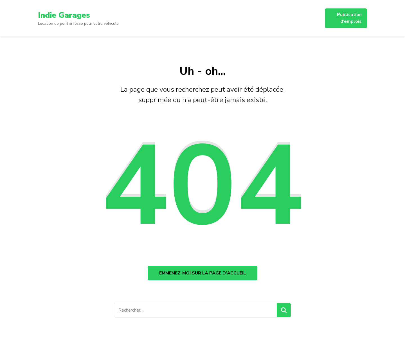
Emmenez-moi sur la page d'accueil (202, 273)
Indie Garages (64, 15)
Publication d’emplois (349, 18)
